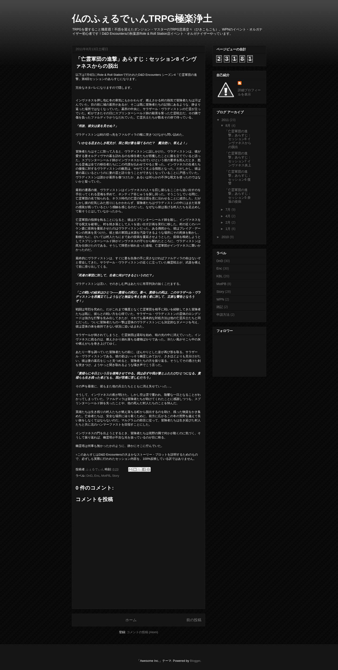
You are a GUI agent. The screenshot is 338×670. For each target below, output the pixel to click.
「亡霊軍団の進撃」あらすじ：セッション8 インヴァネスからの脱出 (238, 139)
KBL (219, 276)
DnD (89, 475)
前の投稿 (193, 620)
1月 (228, 229)
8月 (228, 125)
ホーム (131, 620)
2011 (226, 120)
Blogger (195, 660)
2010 (226, 237)
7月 (228, 209)
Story (115, 475)
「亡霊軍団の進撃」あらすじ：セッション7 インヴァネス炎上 (238, 159)
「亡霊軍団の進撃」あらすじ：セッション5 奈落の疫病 (238, 195)
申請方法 (223, 314)
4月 (228, 216)
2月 (228, 222)
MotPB (105, 475)
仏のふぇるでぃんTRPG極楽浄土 (142, 18)
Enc (96, 475)
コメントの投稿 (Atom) (142, 632)
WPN (220, 299)
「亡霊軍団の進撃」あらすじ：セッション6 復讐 (238, 177)
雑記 (219, 307)
